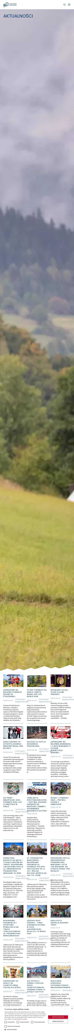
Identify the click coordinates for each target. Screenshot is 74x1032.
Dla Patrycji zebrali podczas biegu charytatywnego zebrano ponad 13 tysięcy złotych (36, 986)
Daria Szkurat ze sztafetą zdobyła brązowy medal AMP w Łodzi (13, 745)
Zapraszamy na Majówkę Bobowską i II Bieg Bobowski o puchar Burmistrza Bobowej (61, 747)
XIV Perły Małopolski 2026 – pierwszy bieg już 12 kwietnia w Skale (12, 802)
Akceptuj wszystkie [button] (58, 1017)
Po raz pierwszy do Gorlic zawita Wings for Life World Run (37, 693)
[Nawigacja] (69, 5)
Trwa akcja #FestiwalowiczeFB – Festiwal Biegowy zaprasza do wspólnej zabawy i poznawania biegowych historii (37, 804)
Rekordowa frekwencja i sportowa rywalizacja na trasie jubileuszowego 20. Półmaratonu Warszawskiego (12, 928)
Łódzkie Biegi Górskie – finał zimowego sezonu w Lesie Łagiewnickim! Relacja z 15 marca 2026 (36, 927)
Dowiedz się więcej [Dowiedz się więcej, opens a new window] (22, 1019)
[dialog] (37, 1019)
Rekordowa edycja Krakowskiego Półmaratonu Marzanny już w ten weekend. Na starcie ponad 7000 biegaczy (60, 864)
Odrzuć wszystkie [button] (58, 1021)
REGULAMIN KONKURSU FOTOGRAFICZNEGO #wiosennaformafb (60, 984)
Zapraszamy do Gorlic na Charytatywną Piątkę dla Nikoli (12, 984)
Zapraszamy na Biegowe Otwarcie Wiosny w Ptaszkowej (12, 693)
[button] (25, 1029)
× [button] (72, 1008)
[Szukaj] (64, 4)
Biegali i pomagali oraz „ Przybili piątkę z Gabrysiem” (60, 801)
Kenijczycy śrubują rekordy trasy (59, 923)
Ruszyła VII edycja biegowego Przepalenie (36, 744)
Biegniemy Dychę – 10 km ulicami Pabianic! (60, 692)
